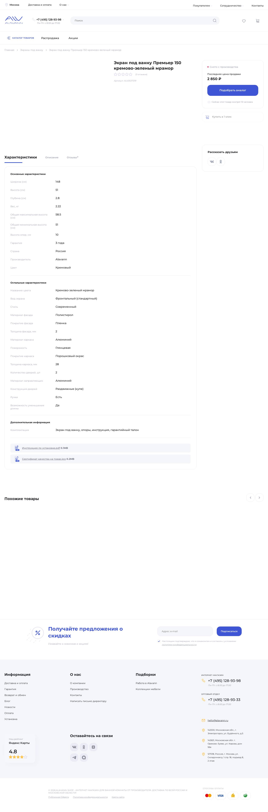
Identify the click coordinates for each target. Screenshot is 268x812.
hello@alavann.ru (218, 720)
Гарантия (10, 689)
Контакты (258, 5)
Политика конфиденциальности (90, 797)
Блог (7, 701)
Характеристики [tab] (20, 157)
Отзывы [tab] (72, 157)
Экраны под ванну (31, 50)
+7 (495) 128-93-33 (224, 700)
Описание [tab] (51, 157)
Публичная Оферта (58, 797)
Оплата (9, 713)
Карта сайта (118, 797)
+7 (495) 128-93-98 (224, 681)
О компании (77, 683)
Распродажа (50, 38)
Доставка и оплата (39, 4)
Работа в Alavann (146, 683)
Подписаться (229, 631)
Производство (79, 689)
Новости (9, 707)
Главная (9, 50)
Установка (10, 719)
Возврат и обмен (15, 695)
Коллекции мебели (148, 689)
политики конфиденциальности (179, 644)
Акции (73, 38)
